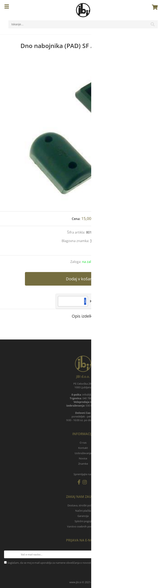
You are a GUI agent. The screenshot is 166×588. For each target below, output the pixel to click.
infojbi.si (88, 394)
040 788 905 (89, 398)
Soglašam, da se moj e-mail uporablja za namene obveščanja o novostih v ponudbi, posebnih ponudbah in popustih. (77, 563)
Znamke (83, 463)
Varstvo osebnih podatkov (83, 526)
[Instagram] (85, 483)
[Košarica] (154, 7)
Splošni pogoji (83, 521)
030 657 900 (93, 405)
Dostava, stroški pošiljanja (83, 505)
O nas (83, 442)
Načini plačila (83, 510)
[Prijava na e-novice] (158, 554)
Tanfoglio (97, 241)
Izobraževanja (83, 453)
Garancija (83, 516)
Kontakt (83, 448)
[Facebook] (79, 483)
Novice (83, 458)
